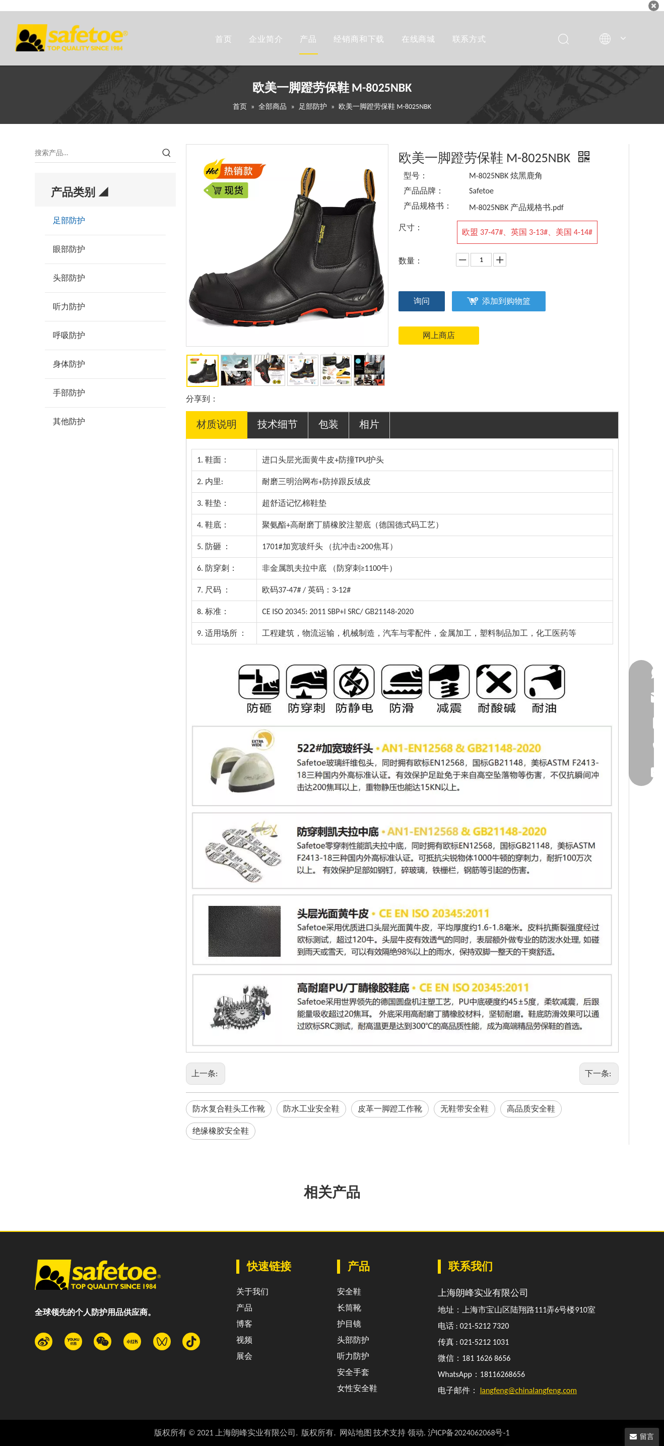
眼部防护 (69, 249)
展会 (244, 1356)
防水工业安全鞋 (311, 1108)
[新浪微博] (43, 1341)
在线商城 (418, 38)
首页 (223, 38)
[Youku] (73, 1341)
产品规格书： (428, 206)
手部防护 (69, 393)
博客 (244, 1324)
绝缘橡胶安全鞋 (220, 1131)
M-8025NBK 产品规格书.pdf (516, 207)
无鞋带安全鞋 (464, 1108)
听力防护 (69, 306)
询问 (422, 301)
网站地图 (356, 1432)
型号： (416, 175)
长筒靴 (349, 1307)
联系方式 (469, 38)
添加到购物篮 (506, 301)
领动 (416, 1432)
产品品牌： (424, 190)
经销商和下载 (359, 38)
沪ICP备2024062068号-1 (469, 1432)
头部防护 (69, 278)
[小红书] (132, 1341)
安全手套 (353, 1372)
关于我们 (252, 1291)
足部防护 (69, 220)
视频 (244, 1340)
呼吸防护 (69, 335)
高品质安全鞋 (531, 1108)
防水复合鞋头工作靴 (228, 1108)
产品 (308, 38)
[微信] (102, 1341)
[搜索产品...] (96, 153)
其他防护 (69, 421)
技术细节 (277, 424)
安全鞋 (349, 1291)
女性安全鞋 (357, 1388)
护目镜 (349, 1324)
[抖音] (191, 1341)
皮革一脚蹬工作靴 (390, 1108)
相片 (369, 424)
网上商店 (439, 335)
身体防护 (69, 364)
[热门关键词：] (167, 153)
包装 (328, 424)
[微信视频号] (162, 1341)
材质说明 (216, 424)
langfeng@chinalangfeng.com (528, 1390)
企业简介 (266, 38)
